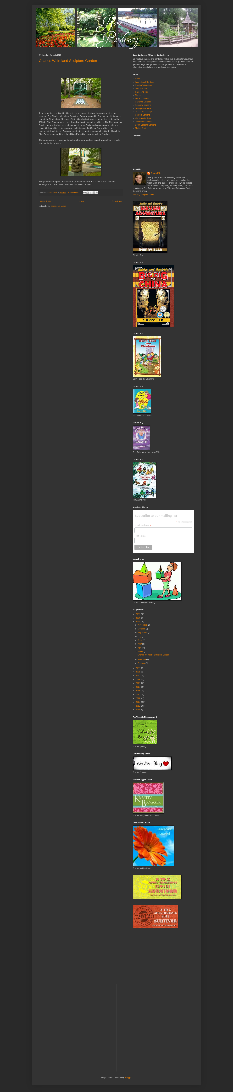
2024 (138, 618)
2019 (138, 679)
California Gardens (143, 102)
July (140, 636)
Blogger (128, 1077)
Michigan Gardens (143, 108)
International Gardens (144, 82)
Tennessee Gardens (143, 121)
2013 (138, 702)
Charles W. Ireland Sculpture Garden (68, 61)
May (140, 644)
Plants (137, 95)
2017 (138, 687)
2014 (138, 698)
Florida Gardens (142, 128)
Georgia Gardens (142, 115)
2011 (138, 709)
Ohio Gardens (141, 88)
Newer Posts (45, 201)
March (141, 651)
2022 (138, 668)
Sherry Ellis (156, 173)
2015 (138, 694)
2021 (138, 672)
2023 (138, 622)
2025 (138, 614)
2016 (138, 691)
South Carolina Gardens (145, 125)
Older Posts (117, 201)
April (140, 648)
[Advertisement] (157, 953)
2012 (138, 706)
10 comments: (74, 192)
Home (81, 201)
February (142, 659)
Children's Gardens (143, 85)
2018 (138, 683)
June (140, 640)
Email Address (142, 525)
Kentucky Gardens (143, 105)
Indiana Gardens (142, 98)
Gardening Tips (141, 92)
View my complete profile (143, 195)
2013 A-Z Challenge (143, 112)
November (143, 625)
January (141, 663)
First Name (139, 536)
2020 (138, 676)
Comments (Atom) (58, 206)
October (141, 629)
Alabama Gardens (143, 118)
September (143, 632)
